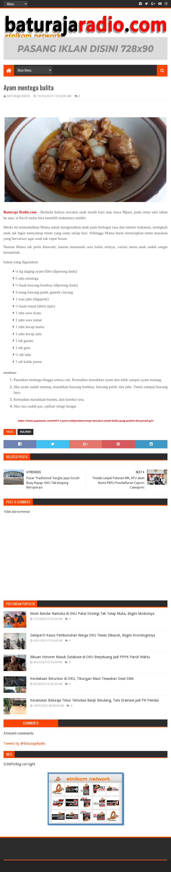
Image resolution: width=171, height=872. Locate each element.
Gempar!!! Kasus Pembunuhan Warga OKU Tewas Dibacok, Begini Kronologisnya (92, 635)
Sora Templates (31, 866)
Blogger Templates (61, 866)
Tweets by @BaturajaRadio (24, 743)
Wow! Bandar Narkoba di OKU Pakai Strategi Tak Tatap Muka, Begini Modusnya (92, 614)
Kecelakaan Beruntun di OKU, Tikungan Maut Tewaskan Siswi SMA (82, 679)
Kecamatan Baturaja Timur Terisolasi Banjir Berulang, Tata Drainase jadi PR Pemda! (94, 700)
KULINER (25, 431)
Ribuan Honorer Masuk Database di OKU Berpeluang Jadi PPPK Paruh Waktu (90, 657)
